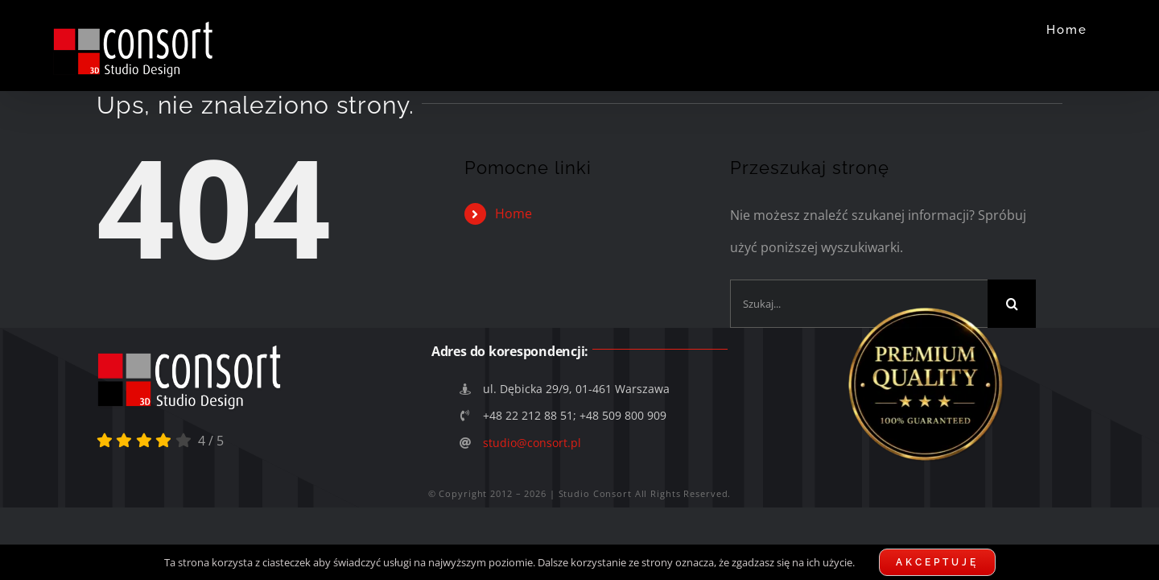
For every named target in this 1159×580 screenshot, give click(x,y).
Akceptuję (937, 562)
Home (513, 213)
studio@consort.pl (532, 442)
